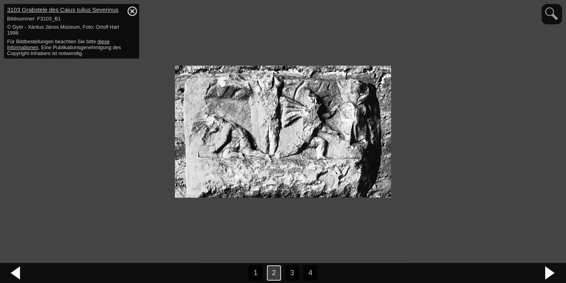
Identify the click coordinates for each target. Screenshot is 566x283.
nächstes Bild (550, 273)
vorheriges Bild (15, 273)
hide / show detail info (132, 11)
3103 (63, 9)
